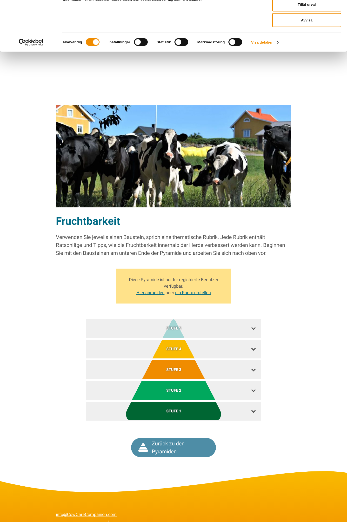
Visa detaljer (262, 66)
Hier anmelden (150, 285)
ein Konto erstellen (193, 285)
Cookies (120, 516)
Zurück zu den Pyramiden (161, 440)
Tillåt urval (307, 28)
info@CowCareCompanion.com (86, 506)
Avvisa (307, 44)
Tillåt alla (306, 13)
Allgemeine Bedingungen (80, 516)
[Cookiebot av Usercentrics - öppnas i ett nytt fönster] (31, 66)
